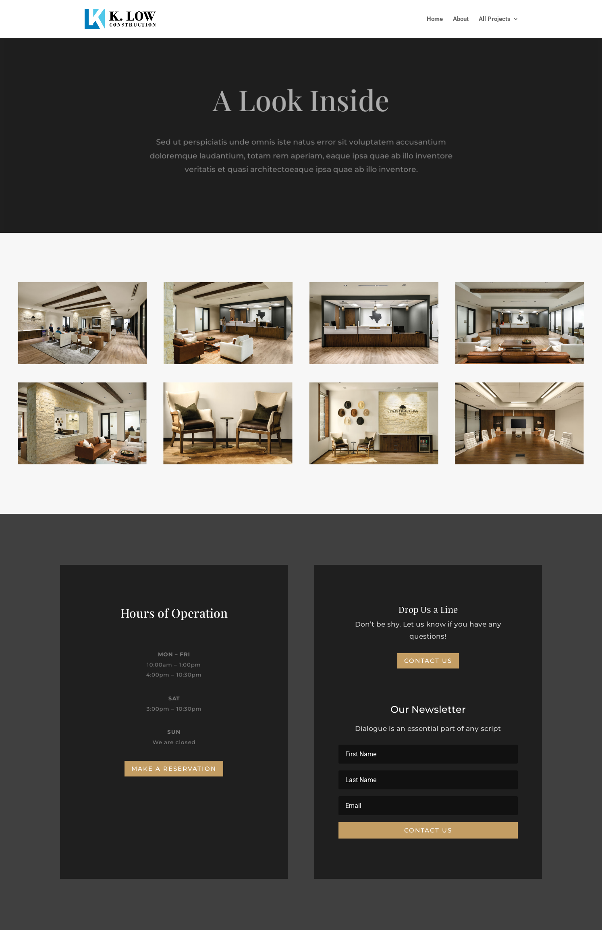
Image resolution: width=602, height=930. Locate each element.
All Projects (495, 19)
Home (435, 19)
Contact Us (428, 660)
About (461, 19)
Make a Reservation (173, 768)
